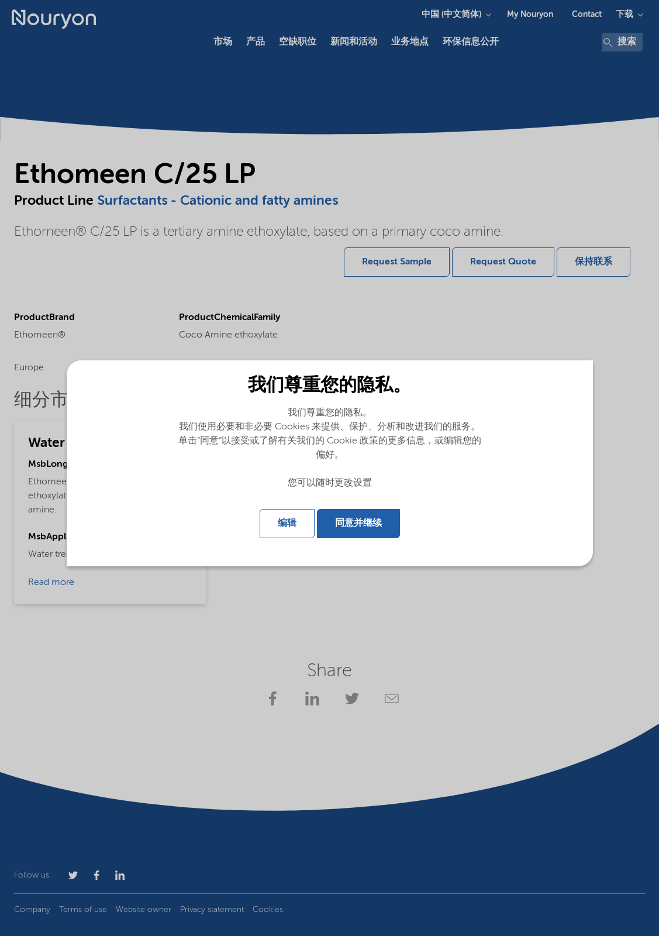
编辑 (287, 523)
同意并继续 (358, 523)
